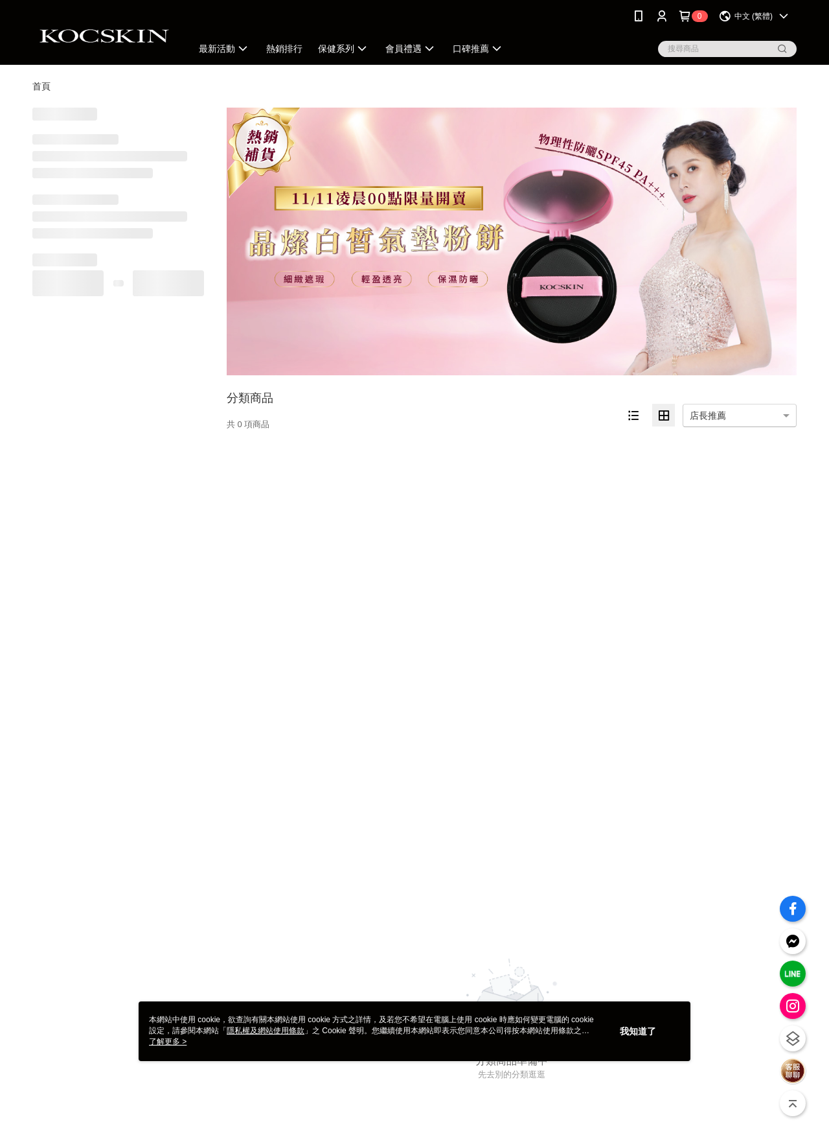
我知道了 (638, 1031)
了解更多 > (168, 1041)
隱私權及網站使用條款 (265, 1030)
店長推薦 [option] (708, 415)
